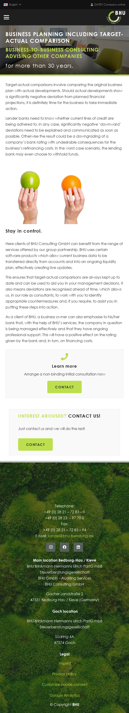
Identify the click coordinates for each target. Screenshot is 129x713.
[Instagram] (50, 547)
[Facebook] (64, 547)
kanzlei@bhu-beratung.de (71, 536)
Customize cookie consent (64, 684)
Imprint (65, 663)
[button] (12, 4)
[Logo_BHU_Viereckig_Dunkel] (115, 17)
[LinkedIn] (78, 547)
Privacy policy (64, 674)
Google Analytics (65, 695)
